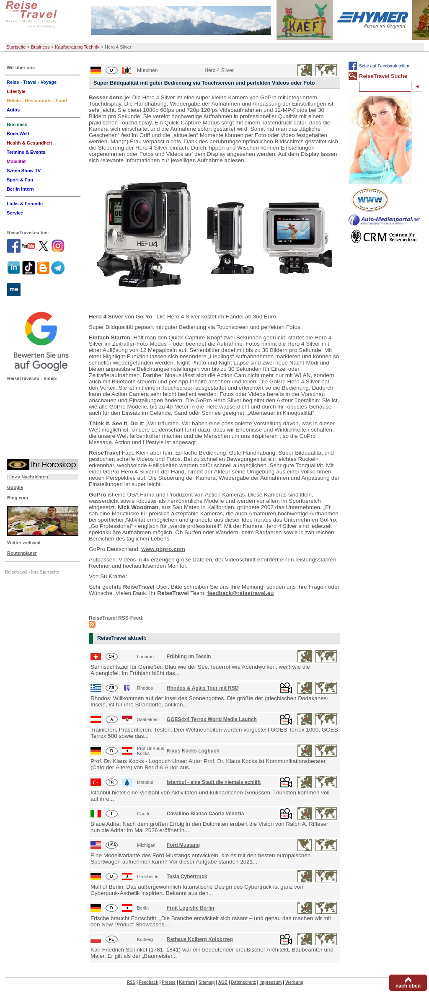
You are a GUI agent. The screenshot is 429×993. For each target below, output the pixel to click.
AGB (222, 982)
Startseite (16, 46)
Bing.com (17, 497)
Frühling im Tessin (189, 656)
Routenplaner (22, 553)
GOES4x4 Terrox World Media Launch (212, 719)
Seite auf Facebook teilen (384, 66)
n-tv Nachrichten (30, 476)
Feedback (148, 982)
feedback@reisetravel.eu (240, 593)
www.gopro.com (163, 549)
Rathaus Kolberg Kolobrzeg (200, 939)
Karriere (187, 982)
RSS (131, 982)
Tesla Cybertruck (187, 876)
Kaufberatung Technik (77, 46)
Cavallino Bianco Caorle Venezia (205, 814)
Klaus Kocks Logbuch (193, 751)
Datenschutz (243, 982)
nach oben (408, 986)
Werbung (294, 982)
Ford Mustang (183, 845)
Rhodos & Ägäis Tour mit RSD (203, 688)
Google (15, 487)
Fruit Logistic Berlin (190, 908)
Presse (169, 982)
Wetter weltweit (24, 542)
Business (40, 46)
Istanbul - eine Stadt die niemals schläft (214, 782)
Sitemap (207, 982)
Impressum (270, 982)
